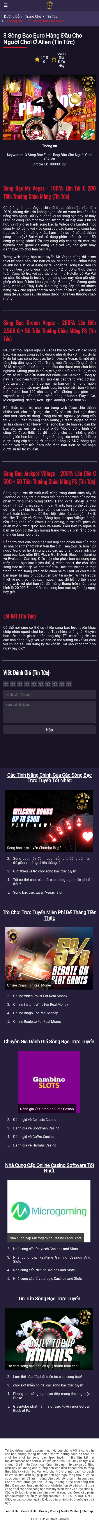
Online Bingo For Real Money (35, 1013)
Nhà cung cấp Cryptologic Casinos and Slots (47, 1279)
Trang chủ (33, 16)
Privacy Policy (48, 1511)
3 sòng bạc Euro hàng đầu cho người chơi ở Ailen (45, 21)
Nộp (49, 730)
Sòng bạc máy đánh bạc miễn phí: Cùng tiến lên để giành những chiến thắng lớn (51, 860)
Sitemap (87, 1511)
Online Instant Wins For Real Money (40, 1004)
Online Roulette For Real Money (37, 1022)
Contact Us (28, 1511)
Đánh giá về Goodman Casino (36, 1128)
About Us (12, 1511)
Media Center (70, 1511)
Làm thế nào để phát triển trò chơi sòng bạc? (47, 1377)
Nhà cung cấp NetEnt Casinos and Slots (44, 1270)
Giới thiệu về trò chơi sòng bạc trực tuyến (44, 871)
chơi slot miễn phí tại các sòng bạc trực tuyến (48, 1385)
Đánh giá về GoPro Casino (33, 1137)
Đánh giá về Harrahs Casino (34, 1145)
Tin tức (52, 16)
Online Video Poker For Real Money (40, 996)
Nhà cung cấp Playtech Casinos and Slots (45, 1249)
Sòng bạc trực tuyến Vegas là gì (37, 892)
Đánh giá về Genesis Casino (34, 1120)
